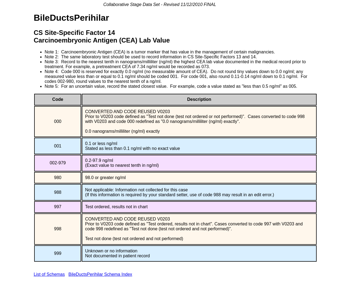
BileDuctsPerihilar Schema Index (100, 274)
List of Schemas (49, 274)
